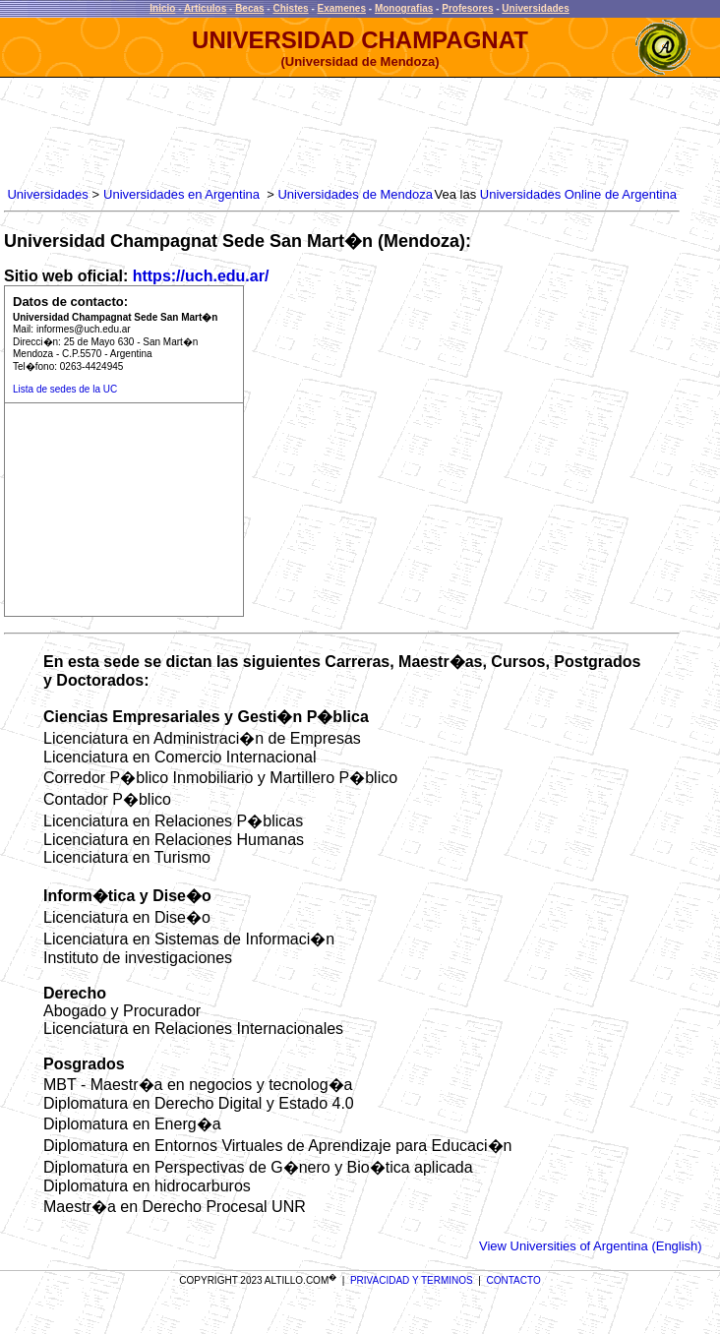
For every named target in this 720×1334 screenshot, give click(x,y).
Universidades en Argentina (181, 194)
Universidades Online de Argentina (578, 194)
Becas (249, 8)
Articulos (205, 8)
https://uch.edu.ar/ (201, 276)
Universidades (535, 8)
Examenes (342, 8)
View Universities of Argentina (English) (590, 1246)
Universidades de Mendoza (355, 194)
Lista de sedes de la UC (65, 389)
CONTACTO (514, 1280)
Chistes (290, 8)
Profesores (467, 8)
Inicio (162, 8)
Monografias (404, 8)
